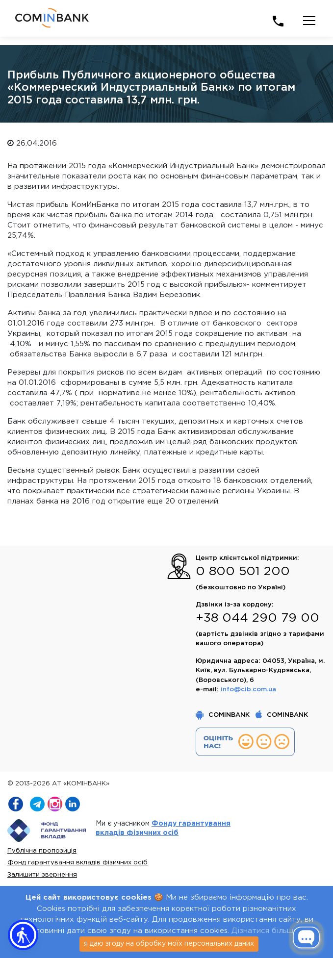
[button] (23, 935)
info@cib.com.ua (248, 689)
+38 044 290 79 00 (257, 618)
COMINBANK (224, 715)
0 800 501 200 (243, 571)
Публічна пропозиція (42, 851)
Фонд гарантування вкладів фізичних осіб (77, 862)
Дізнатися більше (264, 931)
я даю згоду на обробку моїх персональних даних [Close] (169, 944)
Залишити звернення (42, 875)
